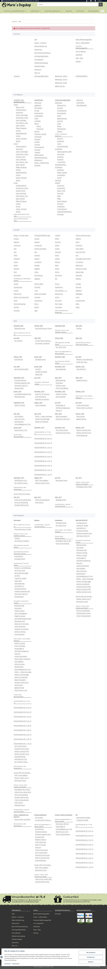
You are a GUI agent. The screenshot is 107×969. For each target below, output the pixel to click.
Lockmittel (37, 121)
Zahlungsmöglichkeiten (41, 56)
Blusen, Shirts (20, 107)
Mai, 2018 (17, 414)
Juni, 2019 (37, 378)
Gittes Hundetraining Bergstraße (61, 311)
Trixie (36, 290)
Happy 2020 (38, 374)
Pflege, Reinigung (21, 128)
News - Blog (79, 58)
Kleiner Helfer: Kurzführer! (84, 408)
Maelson (57, 262)
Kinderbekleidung (81, 435)
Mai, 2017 (17, 497)
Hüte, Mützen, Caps (22, 123)
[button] (87, 1)
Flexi (15, 249)
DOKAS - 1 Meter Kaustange (43, 416)
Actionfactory (38, 300)
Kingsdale (17, 259)
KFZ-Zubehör (38, 108)
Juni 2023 (16, 338)
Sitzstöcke (37, 139)
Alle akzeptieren (90, 952)
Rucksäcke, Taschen (40, 134)
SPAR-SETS (79, 100)
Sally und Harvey (19, 419)
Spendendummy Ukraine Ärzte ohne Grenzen (83, 343)
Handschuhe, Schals (22, 118)
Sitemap (78, 61)
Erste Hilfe (60, 193)
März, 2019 (79, 378)
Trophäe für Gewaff (41, 372)
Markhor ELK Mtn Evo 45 (83, 433)
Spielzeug (58, 180)
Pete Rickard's (38, 275)
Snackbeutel (61, 206)
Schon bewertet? (61, 397)
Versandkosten (38, 59)
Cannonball (58, 307)
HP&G (15, 255)
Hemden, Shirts (20, 157)
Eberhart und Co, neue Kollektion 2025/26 (62, 331)
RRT (56, 279)
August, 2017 (38, 478)
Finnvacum (79, 245)
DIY (77, 815)
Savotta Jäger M (60, 405)
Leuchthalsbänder (62, 146)
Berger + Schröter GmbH (21, 235)
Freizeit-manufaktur (40, 249)
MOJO (57, 265)
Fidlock (57, 245)
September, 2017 (19, 478)
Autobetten (60, 170)
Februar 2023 (59, 338)
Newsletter (79, 55)
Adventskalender (61, 369)
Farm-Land (58, 300)
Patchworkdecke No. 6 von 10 (43, 452)
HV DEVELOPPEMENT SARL (42, 235)
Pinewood (17, 76)
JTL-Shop (97, 966)
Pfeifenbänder (61, 129)
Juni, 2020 (17, 366)
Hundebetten (61, 175)
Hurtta (57, 255)
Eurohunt (58, 242)
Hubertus (37, 255)
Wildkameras (38, 160)
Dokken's (78, 239)
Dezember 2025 (18, 326)
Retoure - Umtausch (40, 43)
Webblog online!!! (61, 500)
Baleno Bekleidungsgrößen (84, 39)
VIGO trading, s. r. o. (61, 290)
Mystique (16, 269)
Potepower (79, 275)
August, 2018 (38, 402)
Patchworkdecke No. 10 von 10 (42, 433)
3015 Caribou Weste (62, 430)
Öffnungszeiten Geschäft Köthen (62, 343)
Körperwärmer (38, 113)
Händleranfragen (39, 66)
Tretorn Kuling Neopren (42, 500)
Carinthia (38, 369)
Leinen (59, 144)
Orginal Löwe (80, 272)
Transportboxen (62, 209)
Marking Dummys (19, 328)
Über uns (37, 73)
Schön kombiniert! (40, 397)
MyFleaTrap (79, 265)
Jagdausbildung (62, 118)
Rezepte (36, 520)
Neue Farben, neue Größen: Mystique (84, 397)
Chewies (16, 239)
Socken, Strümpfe (21, 138)
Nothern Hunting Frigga (42, 419)
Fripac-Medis (80, 249)
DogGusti (16, 242)
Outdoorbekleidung (40, 815)
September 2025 (60, 326)
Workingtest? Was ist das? (84, 487)
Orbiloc (57, 272)
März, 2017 (58, 497)
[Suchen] (68, 4)
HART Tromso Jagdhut (41, 480)
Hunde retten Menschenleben (18, 435)
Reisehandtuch (19, 421)
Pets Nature (58, 275)
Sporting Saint (18, 287)
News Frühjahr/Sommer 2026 (21, 219)
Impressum (7, 963)
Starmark (78, 287)
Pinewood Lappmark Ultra (22, 383)
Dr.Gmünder (38, 245)
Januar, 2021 (38, 357)
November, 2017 (60, 427)
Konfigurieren (91, 957)
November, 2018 (60, 391)
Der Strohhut (18, 341)
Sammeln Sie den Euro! (63, 419)
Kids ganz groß (18, 388)
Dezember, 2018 (39, 391)
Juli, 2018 (58, 402)
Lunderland (37, 262)
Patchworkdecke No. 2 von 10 (43, 470)
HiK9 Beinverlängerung (63, 408)
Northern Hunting (81, 269)
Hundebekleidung (60, 165)
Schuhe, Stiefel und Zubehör (63, 815)
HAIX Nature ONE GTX (21, 385)
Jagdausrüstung (60, 86)
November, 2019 (60, 366)
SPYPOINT (37, 287)
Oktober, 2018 (80, 391)
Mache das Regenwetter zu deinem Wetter (63, 352)
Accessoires (60, 185)
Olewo (36, 272)
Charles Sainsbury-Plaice (83, 235)
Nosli (15, 272)
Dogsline (37, 242)
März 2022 (79, 338)
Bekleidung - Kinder (61, 83)
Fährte (59, 116)
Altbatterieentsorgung (41, 63)
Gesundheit (60, 154)
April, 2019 (58, 378)
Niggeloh (37, 269)
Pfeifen (59, 126)
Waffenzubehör (39, 155)
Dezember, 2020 (60, 357)
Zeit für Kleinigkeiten (62, 388)
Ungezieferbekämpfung (64, 211)
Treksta (16, 290)
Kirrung (36, 110)
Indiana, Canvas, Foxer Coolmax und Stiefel (82, 483)
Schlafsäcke (37, 137)
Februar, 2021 (18, 357)
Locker (36, 118)
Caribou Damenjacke (82, 405)
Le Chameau (79, 262)
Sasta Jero (59, 410)
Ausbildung (58, 103)
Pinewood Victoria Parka (63, 433)
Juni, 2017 (79, 478)
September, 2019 (19, 378)
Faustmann (17, 245)
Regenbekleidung (21, 133)
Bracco (36, 304)
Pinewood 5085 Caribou (21, 505)
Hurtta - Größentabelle (82, 43)
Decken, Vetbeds (62, 172)
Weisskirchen (59, 294)
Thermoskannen (39, 147)
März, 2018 (58, 414)
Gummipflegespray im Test (22, 424)
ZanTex (57, 297)
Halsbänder (60, 141)
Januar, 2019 (17, 391)
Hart (35, 252)
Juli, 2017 (58, 478)
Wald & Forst (17, 294)
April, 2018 (37, 414)
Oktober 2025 (38, 326)
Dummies (60, 108)
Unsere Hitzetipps (40, 405)
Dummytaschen (62, 110)
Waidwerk (79, 290)
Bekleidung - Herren (61, 79)
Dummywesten (61, 113)
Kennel (59, 178)
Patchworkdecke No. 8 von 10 (43, 443)
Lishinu (16, 262)
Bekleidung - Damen (61, 76)
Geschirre (60, 138)
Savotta (16, 284)
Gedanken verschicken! (42, 399)
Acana (77, 297)
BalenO (36, 307)
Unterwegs (60, 214)
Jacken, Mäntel (20, 125)
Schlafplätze (58, 167)
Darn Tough (58, 304)
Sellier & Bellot (38, 284)
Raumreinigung (62, 201)
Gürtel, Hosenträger (22, 115)
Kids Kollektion (18, 416)
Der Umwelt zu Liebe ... (21, 483)
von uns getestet (81, 51)
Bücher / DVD (61, 191)
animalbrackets (80, 300)
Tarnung (37, 144)
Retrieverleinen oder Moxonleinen (20, 488)
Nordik (57, 269)
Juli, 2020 (78, 357)
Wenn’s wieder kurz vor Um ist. (22, 334)
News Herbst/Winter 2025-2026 (22, 215)
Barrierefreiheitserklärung (42, 53)
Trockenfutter (61, 162)
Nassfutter (60, 159)
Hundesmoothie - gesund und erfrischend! (62, 505)
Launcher (60, 121)
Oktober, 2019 (80, 366)
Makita (16, 265)
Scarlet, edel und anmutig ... (22, 494)
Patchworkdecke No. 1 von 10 (43, 474)
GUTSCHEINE (80, 103)
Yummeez (37, 297)
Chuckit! (36, 239)
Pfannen (36, 131)
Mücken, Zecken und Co (42, 483)
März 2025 (79, 326)
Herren (16, 144)
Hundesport (58, 520)
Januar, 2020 (38, 366)
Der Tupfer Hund (61, 347)
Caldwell (57, 235)
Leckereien (60, 157)
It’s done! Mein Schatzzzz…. (43, 341)
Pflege (59, 198)
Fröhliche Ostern (61, 385)
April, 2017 (37, 497)
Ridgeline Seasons (81, 380)
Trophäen (37, 152)
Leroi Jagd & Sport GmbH (83, 259)
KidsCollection (18, 359)
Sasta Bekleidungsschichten (22, 394)
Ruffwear (78, 279)
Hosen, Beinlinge (21, 120)
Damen (16, 104)
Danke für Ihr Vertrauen (42, 394)
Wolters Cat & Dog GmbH (21, 297)
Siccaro (57, 284)
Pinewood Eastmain (20, 380)
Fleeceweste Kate (19, 397)
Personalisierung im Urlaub (43, 328)
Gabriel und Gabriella (41, 421)
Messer (36, 123)
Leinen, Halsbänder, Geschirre (61, 135)
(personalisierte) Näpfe (21, 369)
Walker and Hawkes (40, 294)
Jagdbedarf (37, 105)
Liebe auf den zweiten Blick (22, 500)
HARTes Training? (19, 405)
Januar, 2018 (17, 427)
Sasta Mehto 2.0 (81, 369)
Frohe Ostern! (39, 502)
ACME (15, 300)
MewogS (36, 265)
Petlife (77, 307)
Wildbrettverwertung (40, 157)
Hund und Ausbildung (21, 502)
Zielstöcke (37, 165)
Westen (18, 141)
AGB (35, 39)
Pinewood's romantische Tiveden (41, 383)
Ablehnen (90, 962)
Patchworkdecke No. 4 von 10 (43, 461)
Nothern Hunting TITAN (83, 430)
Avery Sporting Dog (19, 304)
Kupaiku (36, 259)
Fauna (77, 242)
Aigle (35, 310)
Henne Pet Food (80, 252)
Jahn (77, 255)
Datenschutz (15, 963)
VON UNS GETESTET (82, 520)
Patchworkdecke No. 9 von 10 (43, 438)
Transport (37, 150)
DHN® (57, 239)
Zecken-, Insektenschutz (41, 163)
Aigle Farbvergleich (61, 416)
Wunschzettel (80, 416)
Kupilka (57, 259)
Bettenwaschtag (60, 380)
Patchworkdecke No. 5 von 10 (43, 456)
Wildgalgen (79, 294)
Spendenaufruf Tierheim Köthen (62, 362)
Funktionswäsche (21, 110)
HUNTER (16, 307)
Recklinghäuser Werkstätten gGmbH (22, 279)
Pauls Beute (17, 275)
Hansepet (58, 252)
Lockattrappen (38, 116)
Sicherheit (60, 204)
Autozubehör (61, 188)
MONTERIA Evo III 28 (20, 480)
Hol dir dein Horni (81, 362)
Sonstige (78, 284)
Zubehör (59, 131)
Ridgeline (37, 279)
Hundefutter (58, 149)
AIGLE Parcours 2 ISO (20, 430)
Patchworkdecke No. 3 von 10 (43, 465)
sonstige (36, 142)
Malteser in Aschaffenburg (84, 359)
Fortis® (57, 249)
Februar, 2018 (80, 414)
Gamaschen (19, 112)
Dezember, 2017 (39, 427)
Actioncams (37, 103)
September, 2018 (19, 402)
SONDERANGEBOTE (81, 76)
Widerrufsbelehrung (40, 46)
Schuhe (18, 136)
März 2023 (37, 338)
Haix (15, 252)
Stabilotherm (59, 287)
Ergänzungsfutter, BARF (64, 151)
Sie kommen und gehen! (42, 343)
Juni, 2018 (79, 402)
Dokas (77, 304)
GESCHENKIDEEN (81, 105)
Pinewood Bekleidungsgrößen (81, 47)
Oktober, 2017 (80, 427)
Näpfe (59, 196)
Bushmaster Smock (61, 480)
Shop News (17, 520)
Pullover (18, 131)
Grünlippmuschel (40, 359)
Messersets (40, 129)
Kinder (16, 183)
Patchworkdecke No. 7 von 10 (43, 447)
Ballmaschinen (61, 105)
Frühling (78, 328)
